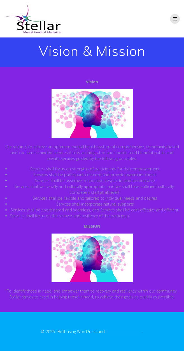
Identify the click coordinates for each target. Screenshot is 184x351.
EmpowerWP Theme (124, 331)
